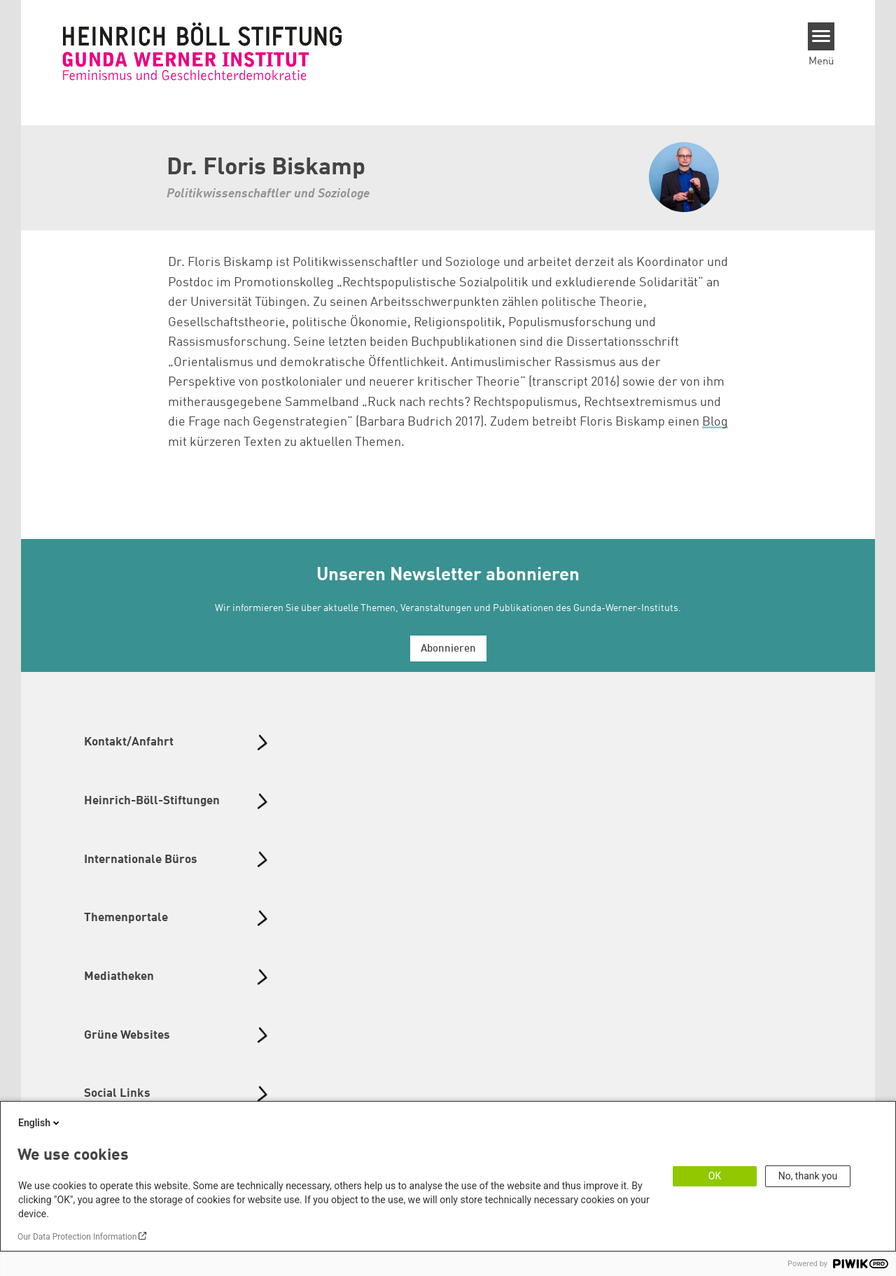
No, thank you (808, 1176)
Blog (715, 422)
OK (714, 1176)
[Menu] (821, 36)
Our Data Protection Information (77, 1237)
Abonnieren (448, 649)
